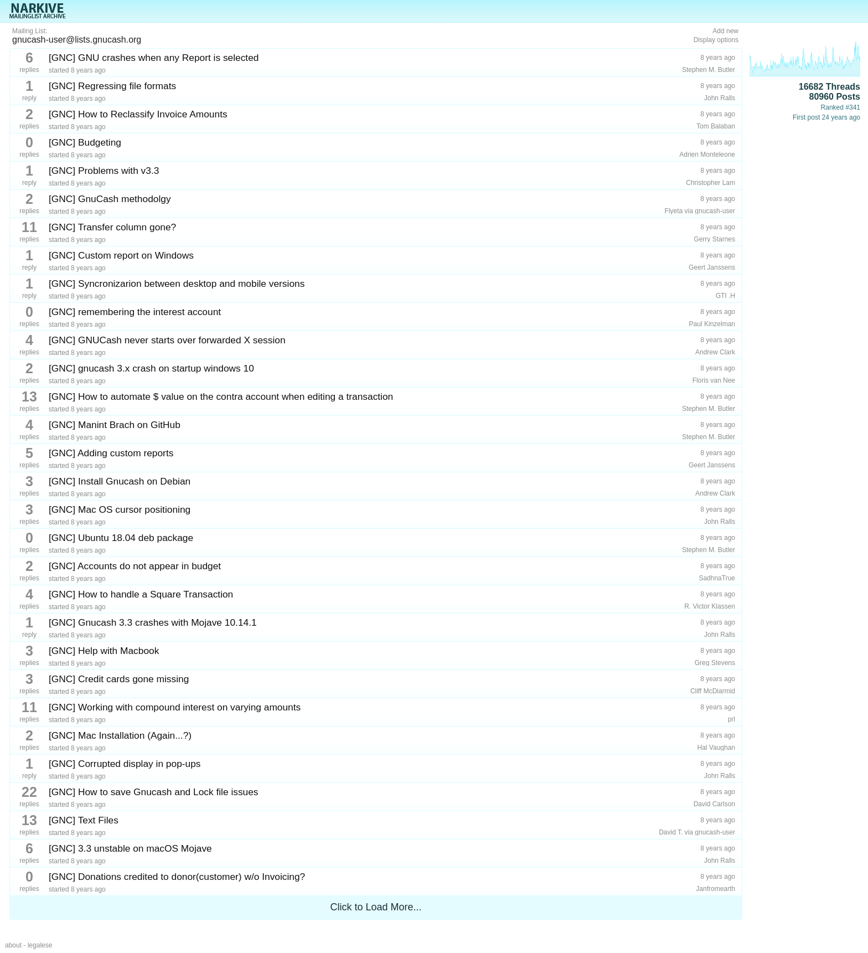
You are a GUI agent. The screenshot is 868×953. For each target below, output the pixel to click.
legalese (40, 945)
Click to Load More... (375, 907)
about (13, 945)
